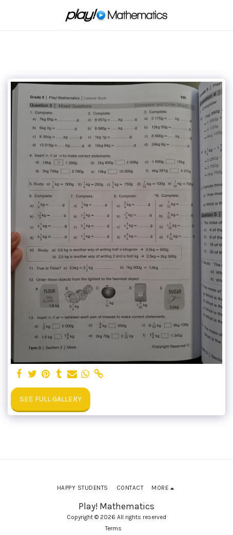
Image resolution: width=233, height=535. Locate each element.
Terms (113, 528)
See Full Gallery (51, 399)
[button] (11, 14)
